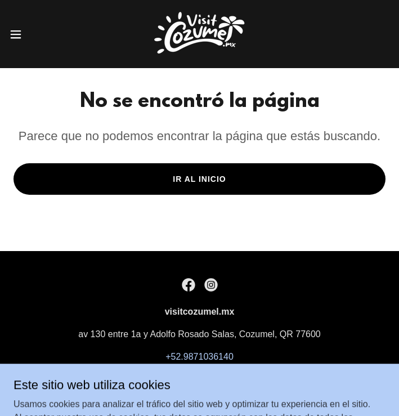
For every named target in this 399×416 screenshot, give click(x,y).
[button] (34, 34)
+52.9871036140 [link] (199, 356)
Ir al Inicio (199, 179)
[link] (199, 34)
